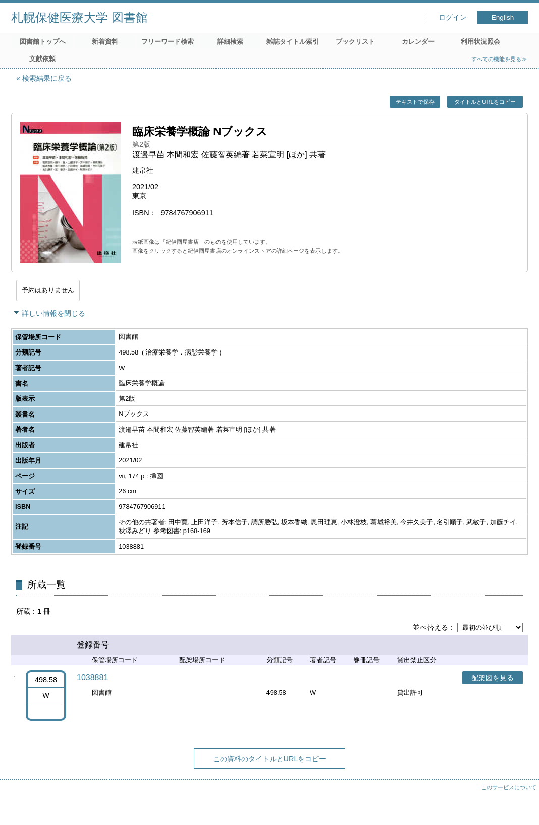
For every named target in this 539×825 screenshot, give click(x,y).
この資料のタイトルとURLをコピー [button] (270, 759)
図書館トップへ (43, 41)
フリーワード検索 (167, 41)
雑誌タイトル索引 (292, 41)
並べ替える (430, 627)
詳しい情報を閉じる (53, 313)
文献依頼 (42, 59)
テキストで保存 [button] (415, 102)
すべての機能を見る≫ (499, 59)
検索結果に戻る (47, 78)
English (503, 17)
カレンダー (418, 41)
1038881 (92, 677)
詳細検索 (230, 41)
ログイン (453, 17)
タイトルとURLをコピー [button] (484, 102)
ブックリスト (355, 41)
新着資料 (105, 41)
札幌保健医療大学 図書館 (79, 17)
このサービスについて (508, 787)
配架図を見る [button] (492, 678)
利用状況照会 (480, 41)
